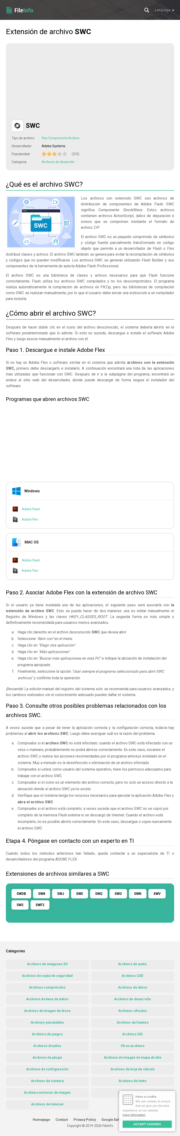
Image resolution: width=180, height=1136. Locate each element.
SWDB (21, 894)
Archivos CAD (132, 976)
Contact (62, 1120)
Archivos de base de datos (47, 999)
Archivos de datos (132, 987)
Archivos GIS (132, 1034)
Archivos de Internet (47, 1104)
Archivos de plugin (47, 1057)
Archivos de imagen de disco (47, 1011)
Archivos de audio (132, 964)
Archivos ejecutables (47, 1022)
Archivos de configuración (47, 1069)
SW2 (20, 905)
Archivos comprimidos (47, 987)
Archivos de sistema (47, 1081)
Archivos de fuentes (133, 1022)
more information (134, 1115)
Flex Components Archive (60, 138)
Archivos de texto (132, 1081)
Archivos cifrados (132, 1011)
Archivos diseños (47, 1046)
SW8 (41, 894)
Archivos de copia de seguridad (47, 976)
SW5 (79, 894)
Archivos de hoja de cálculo (133, 1069)
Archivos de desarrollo (58, 162)
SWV (157, 894)
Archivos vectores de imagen (47, 1092)
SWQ (98, 894)
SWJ (60, 894)
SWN (137, 894)
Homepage (41, 1120)
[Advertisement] (51, 81)
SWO (118, 894)
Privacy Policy (85, 1120)
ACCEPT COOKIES (147, 1124)
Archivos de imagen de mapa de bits (133, 1057)
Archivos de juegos (47, 1034)
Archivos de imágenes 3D (47, 964)
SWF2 (40, 905)
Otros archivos (133, 1046)
